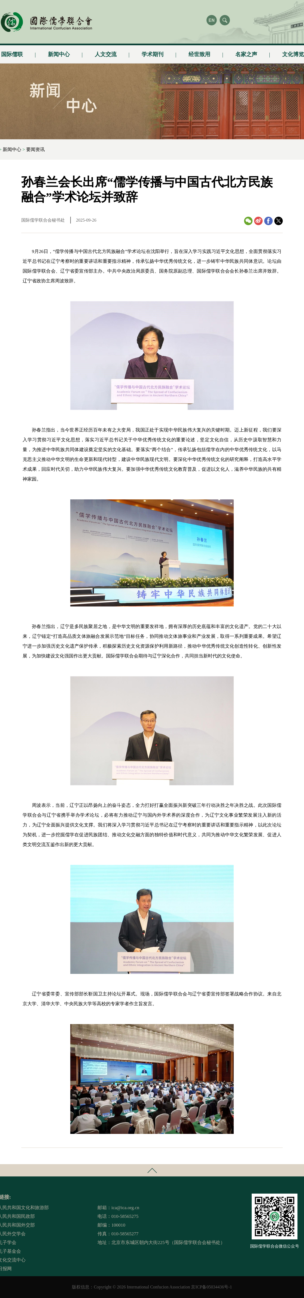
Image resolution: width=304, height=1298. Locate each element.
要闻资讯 (35, 149)
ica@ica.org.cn (125, 1207)
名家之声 (246, 52)
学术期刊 (152, 52)
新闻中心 (59, 52)
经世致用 (199, 52)
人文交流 (106, 52)
